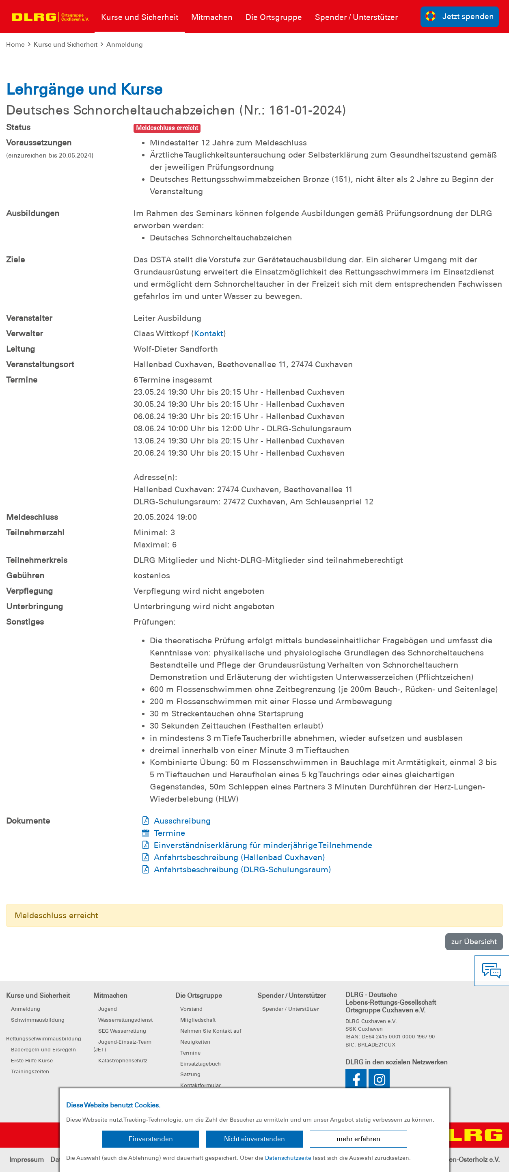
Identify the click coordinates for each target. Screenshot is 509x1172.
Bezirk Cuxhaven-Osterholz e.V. (452, 1159)
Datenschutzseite (288, 1157)
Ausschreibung (182, 821)
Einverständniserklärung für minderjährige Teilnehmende (263, 845)
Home (15, 44)
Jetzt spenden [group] (459, 16)
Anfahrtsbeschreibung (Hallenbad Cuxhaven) (239, 857)
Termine (169, 833)
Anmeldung (124, 44)
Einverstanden (151, 1139)
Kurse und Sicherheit (65, 44)
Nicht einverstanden (254, 1139)
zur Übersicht (474, 941)
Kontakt (208, 333)
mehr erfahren (358, 1139)
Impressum (26, 1159)
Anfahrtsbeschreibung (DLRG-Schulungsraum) (242, 869)
